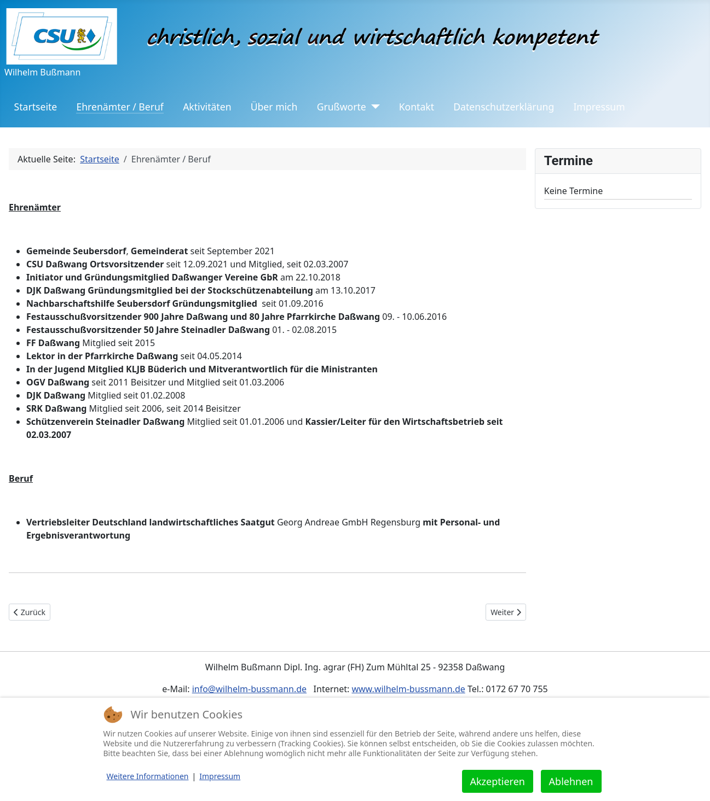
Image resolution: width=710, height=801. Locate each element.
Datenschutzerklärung (503, 106)
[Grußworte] (373, 107)
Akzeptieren (497, 781)
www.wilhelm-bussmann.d (405, 689)
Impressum (599, 106)
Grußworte (341, 106)
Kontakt (416, 106)
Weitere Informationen (148, 776)
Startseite (35, 106)
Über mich (274, 106)
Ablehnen (571, 781)
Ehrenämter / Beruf (119, 106)
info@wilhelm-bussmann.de (249, 689)
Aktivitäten (207, 106)
